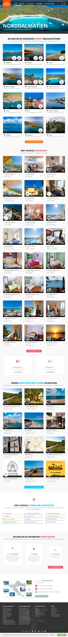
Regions (7, 32)
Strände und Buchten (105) (8, 522)
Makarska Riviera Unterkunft (24, 620)
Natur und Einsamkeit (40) (8, 519)
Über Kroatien (53, 608)
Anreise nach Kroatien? (55, 616)
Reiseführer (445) (50, 522)
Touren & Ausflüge (50, 3)
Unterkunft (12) (7, 64)
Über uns (53, 609)
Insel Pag (36, 609)
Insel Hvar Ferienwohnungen (24, 616)
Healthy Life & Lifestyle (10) (52, 513)
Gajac (50, 63)
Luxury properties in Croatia (40, 614)
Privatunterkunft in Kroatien (8, 620)
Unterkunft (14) (28, 64)
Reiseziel (22, 3)
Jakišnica (9, 63)
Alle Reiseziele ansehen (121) (34, 141)
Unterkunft (31, 3)
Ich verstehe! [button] (61, 634)
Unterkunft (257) (7, 29)
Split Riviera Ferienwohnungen (24, 614)
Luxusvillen (39, 3)
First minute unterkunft (7, 609)
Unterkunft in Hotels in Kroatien (9, 621)
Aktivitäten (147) (6, 513)
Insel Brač (37, 612)
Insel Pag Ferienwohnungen (24, 612)
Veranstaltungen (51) (51, 519)
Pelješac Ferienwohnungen (24, 624)
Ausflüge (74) (6, 516)
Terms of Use (53, 612)
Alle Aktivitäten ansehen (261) (34, 487)
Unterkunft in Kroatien (7, 608)
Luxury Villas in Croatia (39, 613)
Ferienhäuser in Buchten (7, 614)
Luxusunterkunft (6, 612)
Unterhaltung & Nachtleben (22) (32, 513)
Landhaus (4, 618)
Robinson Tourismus (7, 616)
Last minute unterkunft (7, 610)
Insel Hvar (37, 608)
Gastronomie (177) (29, 516)
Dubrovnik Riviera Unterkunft (24, 621)
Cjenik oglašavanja (54, 610)
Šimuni (29, 63)
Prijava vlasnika (53, 1)
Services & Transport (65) (52, 516)
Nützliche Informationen (55, 614)
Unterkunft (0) (49, 64)
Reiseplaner (62, 1)
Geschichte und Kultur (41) (30, 522)
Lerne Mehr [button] (51, 634)
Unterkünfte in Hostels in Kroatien (9, 622)
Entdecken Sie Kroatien (41, 596)
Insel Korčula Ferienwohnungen (25, 622)
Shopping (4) (27, 519)
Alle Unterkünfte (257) (34, 351)
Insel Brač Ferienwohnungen (24, 617)
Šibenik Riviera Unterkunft (24, 613)
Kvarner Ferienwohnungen (24, 609)
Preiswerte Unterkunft (7, 613)
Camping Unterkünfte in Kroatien (9, 624)
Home (16, 3)
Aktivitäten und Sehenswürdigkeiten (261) (21, 29)
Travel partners (38, 616)
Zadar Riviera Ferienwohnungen (25, 610)
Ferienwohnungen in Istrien (24, 608)
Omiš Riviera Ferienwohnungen (25, 618)
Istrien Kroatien (38, 610)
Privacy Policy (53, 613)
